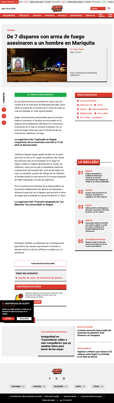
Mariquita (57, 278)
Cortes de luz (86, 105)
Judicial (31, 278)
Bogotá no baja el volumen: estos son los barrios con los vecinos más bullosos (96, 244)
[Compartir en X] (4, 116)
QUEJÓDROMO (9, 15)
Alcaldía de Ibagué (88, 101)
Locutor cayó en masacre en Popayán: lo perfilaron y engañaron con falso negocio (96, 195)
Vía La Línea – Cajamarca (91, 118)
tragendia (21, 278)
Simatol (83, 109)
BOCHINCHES (76, 15)
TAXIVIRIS (37, 15)
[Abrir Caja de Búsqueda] (109, 8)
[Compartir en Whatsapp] (4, 122)
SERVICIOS (90, 15)
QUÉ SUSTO (101, 15)
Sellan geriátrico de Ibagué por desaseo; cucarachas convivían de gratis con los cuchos (97, 210)
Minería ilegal (86, 113)
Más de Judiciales (19, 382)
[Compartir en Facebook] (4, 109)
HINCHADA (49, 15)
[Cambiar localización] (98, 8)
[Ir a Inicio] (57, 8)
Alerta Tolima (79, 49)
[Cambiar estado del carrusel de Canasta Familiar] (17, 2)
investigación (44, 278)
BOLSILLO (62, 15)
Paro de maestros (100, 109)
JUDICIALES (24, 15)
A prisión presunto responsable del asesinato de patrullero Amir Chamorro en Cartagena (94, 395)
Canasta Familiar (7, 2)
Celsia (100, 105)
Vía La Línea (103, 113)
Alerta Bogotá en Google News (40, 263)
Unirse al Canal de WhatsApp (40, 95)
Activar (8, 319)
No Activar (24, 319)
